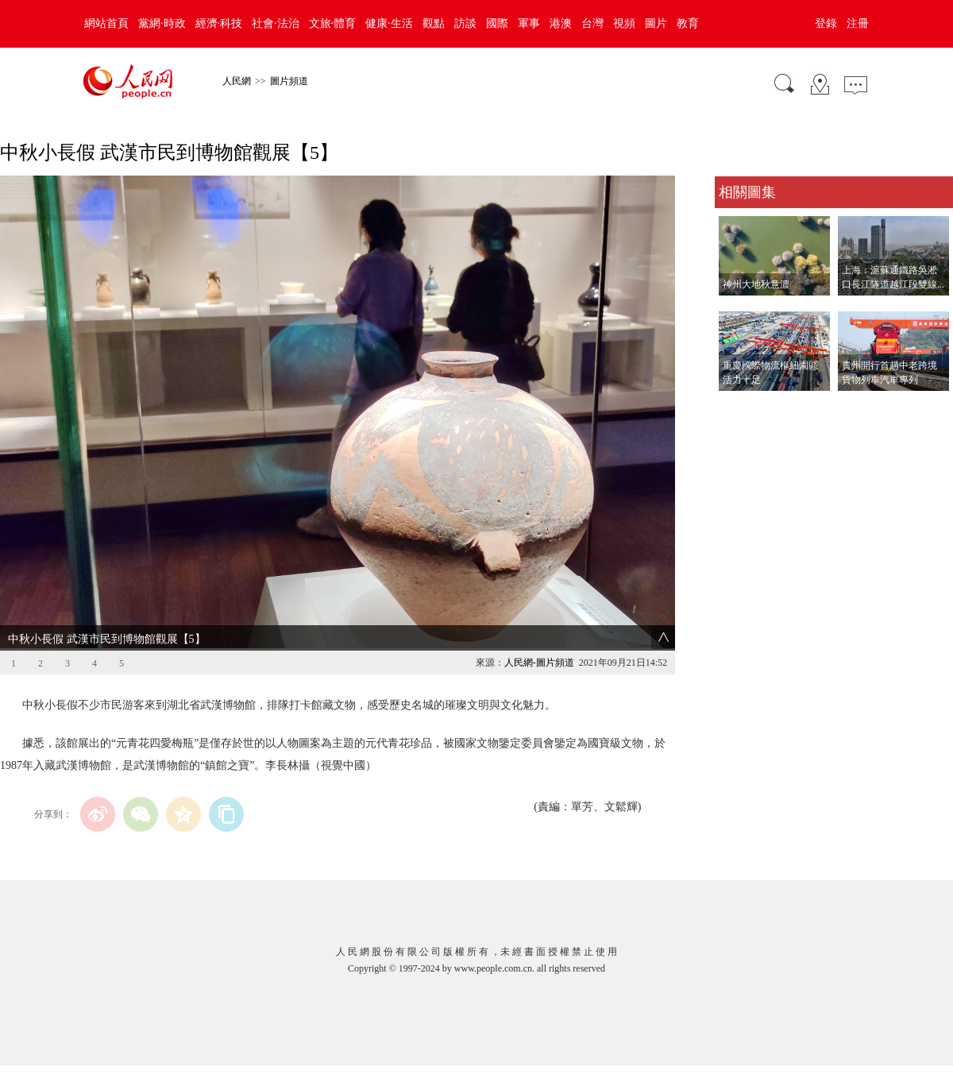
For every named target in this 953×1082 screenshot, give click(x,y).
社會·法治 (275, 23)
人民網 (236, 81)
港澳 (561, 23)
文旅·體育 (333, 23)
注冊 (858, 23)
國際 (497, 23)
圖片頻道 (289, 81)
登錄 (826, 23)
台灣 (592, 23)
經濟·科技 (219, 23)
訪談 (465, 23)
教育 (688, 23)
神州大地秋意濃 (756, 284)
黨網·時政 (162, 23)
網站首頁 (106, 23)
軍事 (529, 23)
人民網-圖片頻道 (539, 662)
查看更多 (737, 407)
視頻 (624, 23)
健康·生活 (389, 23)
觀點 (433, 23)
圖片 (656, 23)
